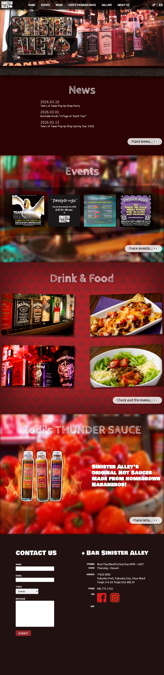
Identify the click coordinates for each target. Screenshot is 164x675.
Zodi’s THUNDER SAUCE (82, 5)
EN (161, 5)
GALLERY (107, 5)
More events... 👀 (143, 248)
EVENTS (45, 5)
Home (31, 5)
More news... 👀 (144, 141)
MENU (59, 5)
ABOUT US (123, 5)
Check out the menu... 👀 (137, 400)
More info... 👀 (145, 520)
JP (153, 5)
